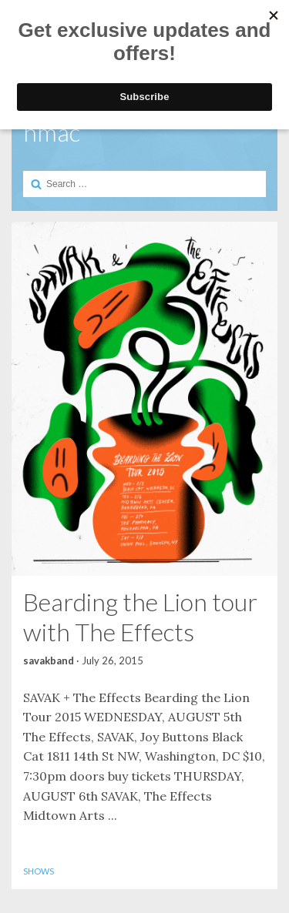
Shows (38, 871)
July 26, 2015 (112, 660)
